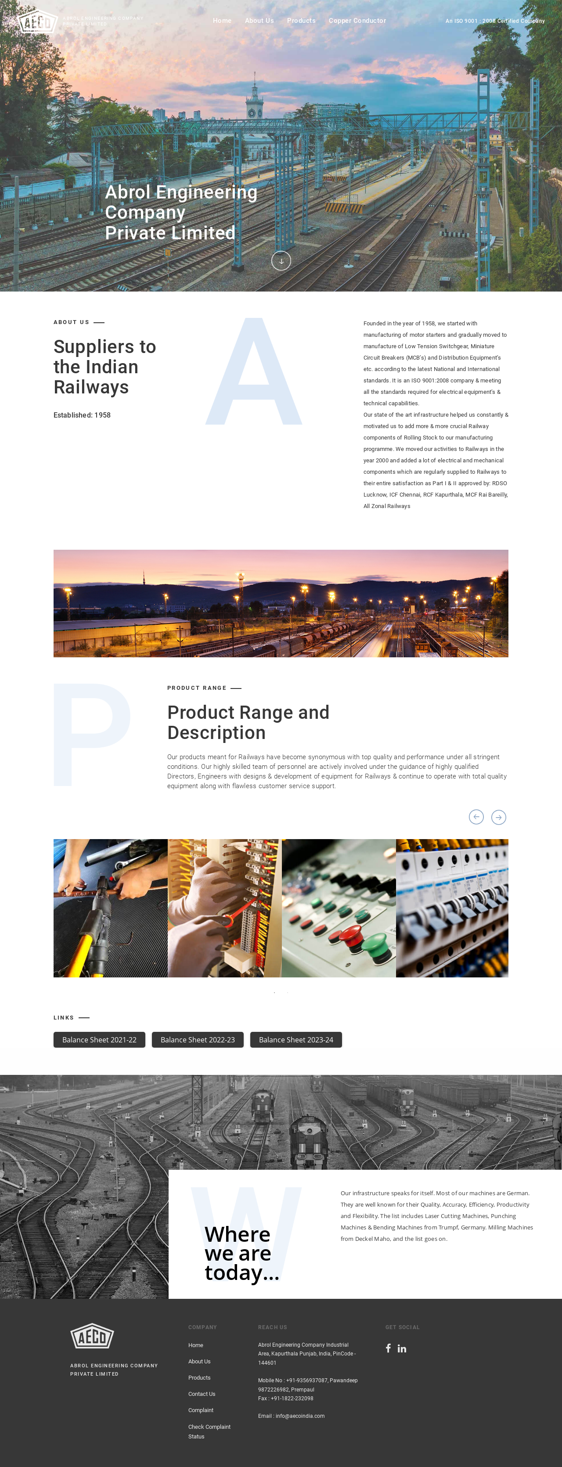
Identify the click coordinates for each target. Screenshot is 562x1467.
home (222, 21)
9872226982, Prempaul (286, 1390)
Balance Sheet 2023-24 (296, 1040)
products (301, 21)
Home (195, 1345)
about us (259, 21)
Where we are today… (242, 1252)
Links (64, 1018)
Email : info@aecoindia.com (291, 1416)
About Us (199, 1361)
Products (199, 1377)
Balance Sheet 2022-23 (198, 1040)
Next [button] (498, 817)
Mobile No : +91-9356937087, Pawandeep (308, 1380)
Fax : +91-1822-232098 (285, 1398)
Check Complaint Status (209, 1432)
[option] (281, 146)
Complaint (200, 1410)
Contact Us (202, 1394)
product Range (197, 688)
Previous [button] (476, 817)
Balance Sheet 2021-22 (99, 1040)
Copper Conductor (357, 21)
